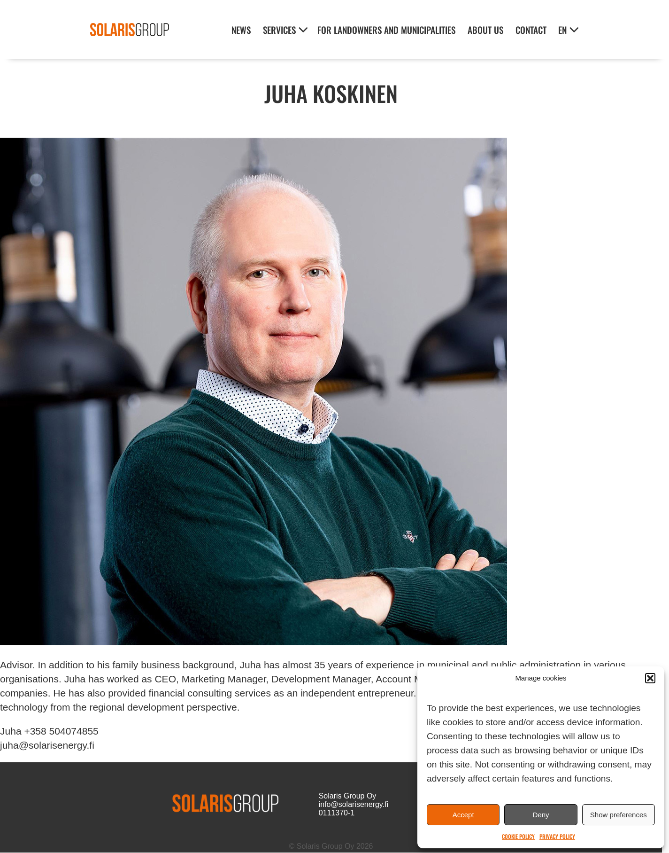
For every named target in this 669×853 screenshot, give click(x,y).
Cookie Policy (518, 836)
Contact (530, 30)
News (241, 30)
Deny (540, 815)
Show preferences (618, 815)
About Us (485, 30)
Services (279, 30)
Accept (463, 815)
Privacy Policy (557, 836)
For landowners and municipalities (386, 30)
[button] (650, 678)
